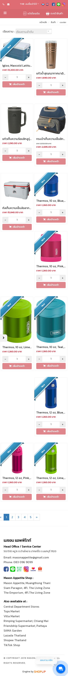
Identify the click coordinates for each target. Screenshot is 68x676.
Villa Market (12, 616)
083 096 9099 (23, 562)
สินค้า (53, 22)
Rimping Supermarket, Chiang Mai (26, 621)
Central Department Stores (21, 606)
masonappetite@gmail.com (31, 557)
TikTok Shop (12, 645)
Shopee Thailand (15, 640)
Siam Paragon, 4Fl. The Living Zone (27, 588)
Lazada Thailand (15, 635)
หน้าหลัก (43, 22)
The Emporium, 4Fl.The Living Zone (27, 592)
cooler (63, 22)
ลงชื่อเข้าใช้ (32, 4)
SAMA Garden (13, 630)
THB (22, 4)
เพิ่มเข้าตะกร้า (17, 84)
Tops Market (12, 611)
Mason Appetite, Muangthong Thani (27, 583)
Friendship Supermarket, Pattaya (25, 626)
